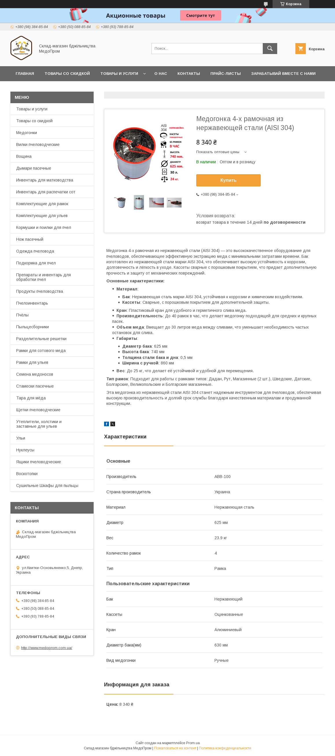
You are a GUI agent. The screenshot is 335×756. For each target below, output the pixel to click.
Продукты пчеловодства (39, 291)
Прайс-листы (225, 73)
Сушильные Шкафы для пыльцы (47, 485)
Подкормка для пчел (36, 263)
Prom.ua (193, 743)
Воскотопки (27, 473)
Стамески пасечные (35, 386)
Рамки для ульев (32, 362)
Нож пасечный (29, 239)
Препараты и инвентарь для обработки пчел (43, 277)
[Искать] (270, 48)
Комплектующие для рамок (42, 203)
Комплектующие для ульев (42, 215)
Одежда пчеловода (35, 251)
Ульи (20, 438)
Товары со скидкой (67, 73)
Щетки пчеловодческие (38, 409)
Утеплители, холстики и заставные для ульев (39, 424)
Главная (25, 73)
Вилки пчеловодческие (38, 144)
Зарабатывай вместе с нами (283, 73)
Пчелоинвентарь (32, 303)
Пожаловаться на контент (175, 748)
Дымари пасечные (33, 168)
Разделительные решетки (41, 338)
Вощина (24, 156)
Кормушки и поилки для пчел (43, 227)
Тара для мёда (31, 398)
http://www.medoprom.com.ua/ (46, 648)
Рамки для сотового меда (41, 350)
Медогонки (26, 132)
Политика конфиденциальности (225, 748)
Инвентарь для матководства (44, 180)
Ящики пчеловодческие (38, 461)
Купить (229, 180)
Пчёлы (22, 315)
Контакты (188, 73)
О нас (160, 73)
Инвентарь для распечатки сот (45, 192)
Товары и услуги (119, 73)
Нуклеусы (25, 450)
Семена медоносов (34, 374)
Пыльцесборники (32, 327)
